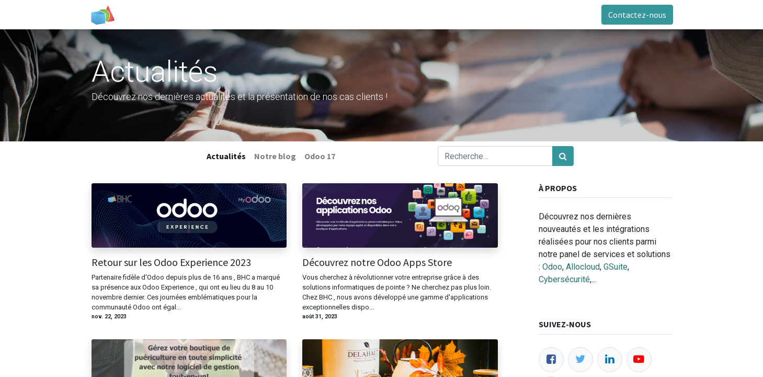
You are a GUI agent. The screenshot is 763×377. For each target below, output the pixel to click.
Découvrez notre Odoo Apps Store (377, 262)
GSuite (615, 267)
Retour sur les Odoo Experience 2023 (171, 262)
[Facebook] (551, 359)
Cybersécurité (564, 279)
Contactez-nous (636, 14)
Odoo (552, 267)
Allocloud (583, 267)
